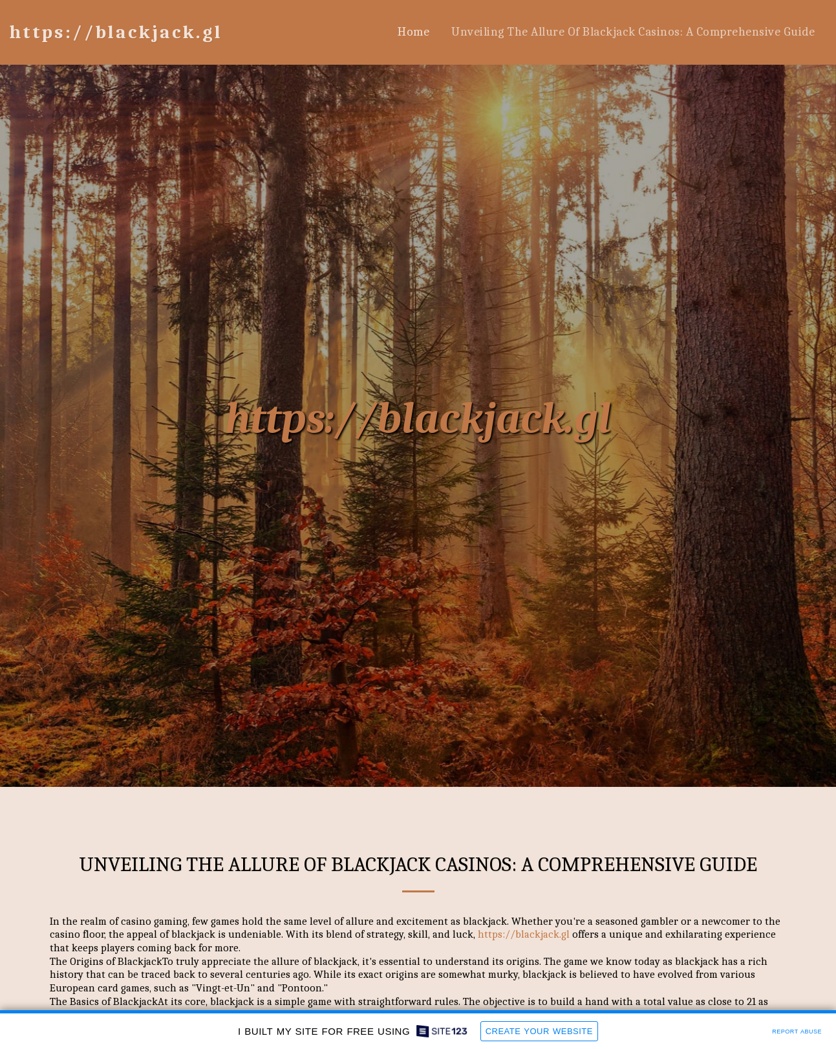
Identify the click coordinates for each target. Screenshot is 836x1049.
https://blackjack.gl (418, 418)
